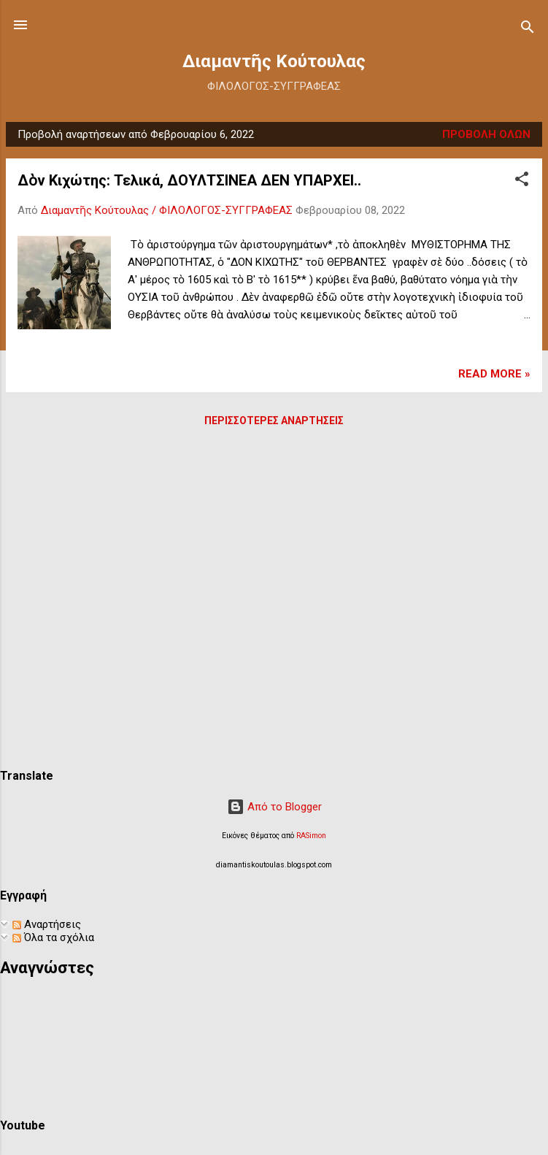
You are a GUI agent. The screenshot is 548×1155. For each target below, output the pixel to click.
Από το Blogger (274, 806)
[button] (521, 181)
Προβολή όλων (486, 134)
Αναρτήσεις (46, 924)
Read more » (494, 373)
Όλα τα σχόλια (53, 937)
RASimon (311, 835)
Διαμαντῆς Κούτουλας (274, 61)
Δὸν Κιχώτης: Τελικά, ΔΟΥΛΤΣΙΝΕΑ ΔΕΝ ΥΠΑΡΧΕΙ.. (189, 180)
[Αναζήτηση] (527, 29)
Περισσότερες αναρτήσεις (274, 420)
